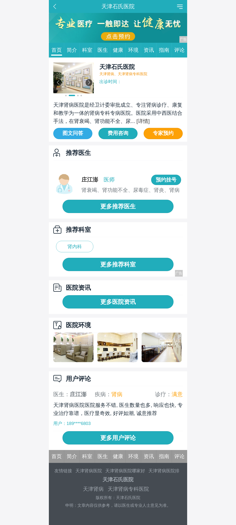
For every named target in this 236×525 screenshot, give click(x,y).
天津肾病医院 (88, 470)
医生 (104, 50)
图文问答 (73, 133)
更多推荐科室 (118, 264)
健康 (119, 50)
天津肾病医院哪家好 (125, 470)
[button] (66, 95)
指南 (165, 50)
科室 (88, 50)
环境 (134, 50)
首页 (57, 50)
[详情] (142, 121)
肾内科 (74, 246)
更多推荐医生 (118, 206)
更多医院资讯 (118, 302)
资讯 (150, 50)
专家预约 (163, 133)
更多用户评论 (118, 438)
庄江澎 (89, 180)
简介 (73, 50)
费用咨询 (118, 133)
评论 (179, 50)
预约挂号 (166, 180)
